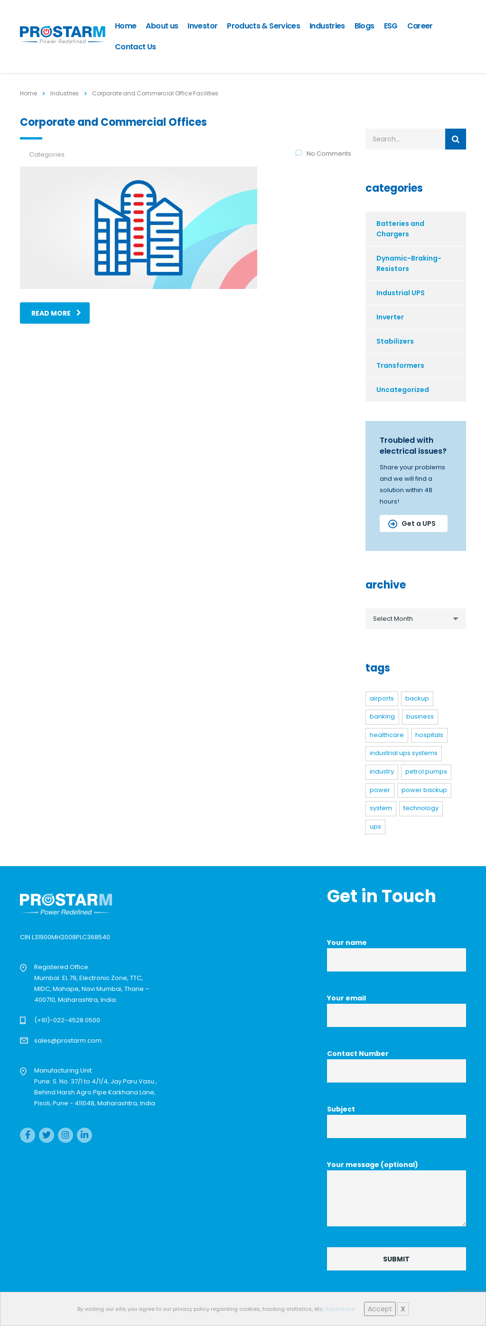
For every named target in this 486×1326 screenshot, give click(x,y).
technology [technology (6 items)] (421, 807)
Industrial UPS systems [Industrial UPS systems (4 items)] (404, 752)
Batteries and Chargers (400, 229)
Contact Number (396, 1066)
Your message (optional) (396, 1193)
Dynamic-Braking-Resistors (408, 263)
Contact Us (135, 46)
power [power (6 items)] (380, 789)
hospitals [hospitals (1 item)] (429, 734)
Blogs (364, 25)
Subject (396, 1121)
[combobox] (416, 618)
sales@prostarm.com (68, 1040)
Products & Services (263, 25)
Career (420, 25)
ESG (391, 25)
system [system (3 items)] (381, 807)
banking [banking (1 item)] (382, 716)
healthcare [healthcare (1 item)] (387, 734)
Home (125, 25)
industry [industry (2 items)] (382, 771)
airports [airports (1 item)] (382, 698)
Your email (396, 1010)
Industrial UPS (400, 293)
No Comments (323, 153)
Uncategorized (402, 389)
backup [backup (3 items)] (417, 698)
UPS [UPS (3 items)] (375, 826)
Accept (380, 1309)
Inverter (390, 317)
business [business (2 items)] (420, 716)
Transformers (400, 365)
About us (162, 25)
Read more (340, 1309)
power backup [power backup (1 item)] (424, 789)
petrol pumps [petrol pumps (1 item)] (426, 771)
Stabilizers (395, 341)
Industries (327, 25)
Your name (396, 954)
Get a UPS (412, 523)
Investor (202, 25)
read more (56, 313)
